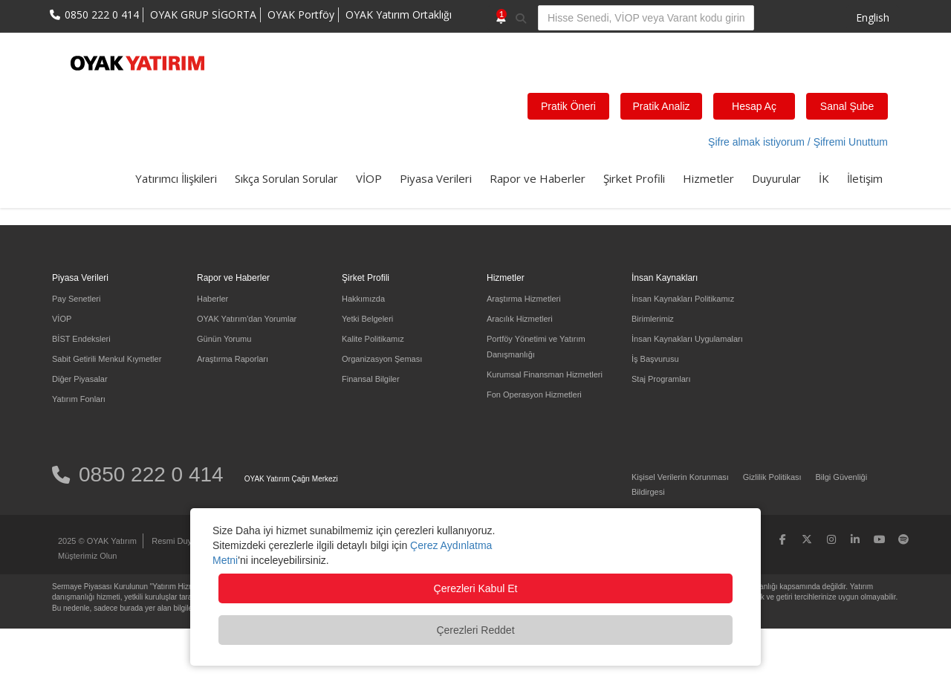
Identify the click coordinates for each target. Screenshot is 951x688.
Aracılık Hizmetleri (520, 318)
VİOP (369, 178)
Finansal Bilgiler (371, 378)
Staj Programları (661, 378)
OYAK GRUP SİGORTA (203, 14)
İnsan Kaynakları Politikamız (683, 298)
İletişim (865, 178)
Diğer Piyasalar (80, 378)
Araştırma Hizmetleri (524, 298)
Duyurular (776, 178)
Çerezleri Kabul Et (476, 588)
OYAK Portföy (300, 14)
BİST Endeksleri (81, 338)
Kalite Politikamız (373, 338)
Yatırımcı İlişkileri (176, 178)
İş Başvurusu (655, 358)
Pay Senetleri (76, 298)
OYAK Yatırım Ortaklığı (398, 14)
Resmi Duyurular (182, 540)
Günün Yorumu (224, 338)
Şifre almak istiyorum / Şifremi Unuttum (798, 142)
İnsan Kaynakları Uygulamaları (687, 338)
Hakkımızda (363, 298)
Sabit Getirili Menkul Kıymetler (106, 358)
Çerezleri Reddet (475, 630)
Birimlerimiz (653, 318)
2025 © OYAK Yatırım (97, 540)
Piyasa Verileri (436, 178)
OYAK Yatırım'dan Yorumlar (246, 318)
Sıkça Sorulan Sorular (286, 178)
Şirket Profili (634, 178)
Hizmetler (708, 178)
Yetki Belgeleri (367, 318)
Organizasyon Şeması (382, 358)
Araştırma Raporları (232, 358)
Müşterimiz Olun (87, 555)
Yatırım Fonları (79, 399)
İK (824, 178)
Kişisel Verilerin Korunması (680, 477)
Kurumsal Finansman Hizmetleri (545, 374)
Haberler (212, 298)
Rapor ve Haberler (537, 178)
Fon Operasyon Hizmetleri (534, 394)
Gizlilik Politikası (772, 477)
